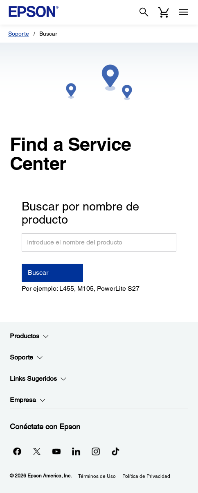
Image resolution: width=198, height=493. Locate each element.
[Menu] (183, 12)
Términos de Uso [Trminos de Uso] (97, 476)
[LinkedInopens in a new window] (76, 451)
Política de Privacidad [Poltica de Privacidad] (146, 476)
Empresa (28, 400)
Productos (29, 336)
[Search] (144, 12)
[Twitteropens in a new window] (36, 451)
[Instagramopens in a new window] (95, 451)
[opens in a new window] (115, 451)
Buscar (38, 272)
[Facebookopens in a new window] (17, 451)
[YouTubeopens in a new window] (56, 451)
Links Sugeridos (38, 378)
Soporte (18, 33)
